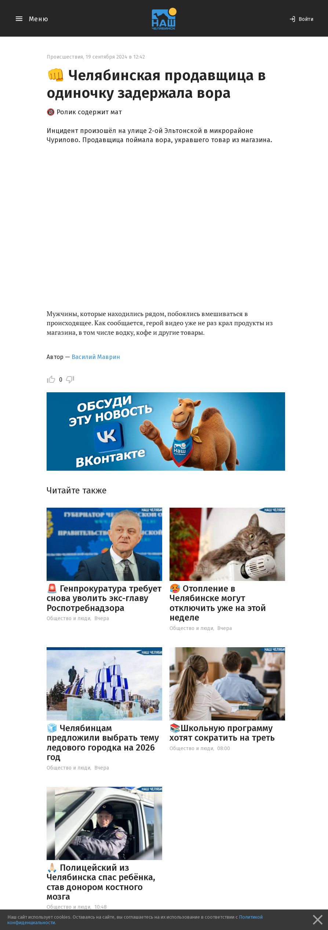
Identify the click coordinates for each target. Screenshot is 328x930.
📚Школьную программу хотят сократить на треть (222, 733)
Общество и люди (68, 618)
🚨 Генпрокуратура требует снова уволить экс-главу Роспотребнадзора (104, 598)
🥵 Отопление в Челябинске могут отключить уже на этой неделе (218, 603)
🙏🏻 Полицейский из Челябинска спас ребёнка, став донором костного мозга (101, 882)
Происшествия (65, 57)
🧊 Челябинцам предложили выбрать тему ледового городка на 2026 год (103, 742)
